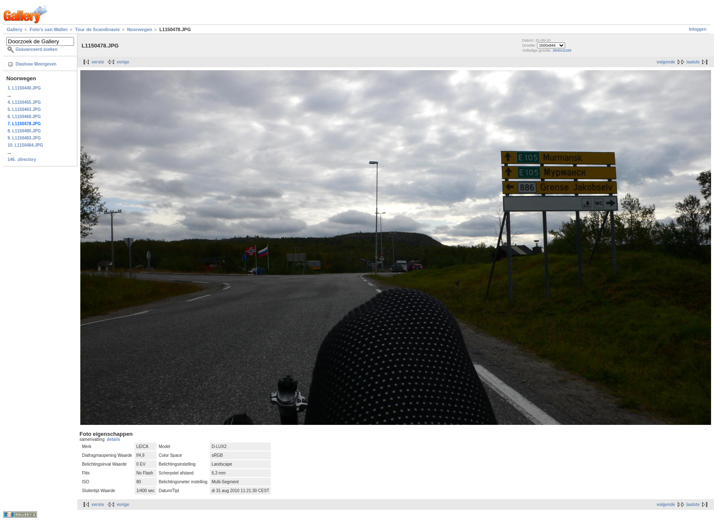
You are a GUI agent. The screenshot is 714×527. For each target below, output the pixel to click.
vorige (122, 62)
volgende (665, 62)
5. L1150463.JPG (24, 109)
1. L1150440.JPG (24, 88)
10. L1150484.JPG (25, 145)
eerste (98, 62)
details (113, 439)
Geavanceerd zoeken (37, 49)
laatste (693, 62)
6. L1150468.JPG (24, 116)
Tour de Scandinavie (97, 29)
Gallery (14, 29)
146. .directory (22, 159)
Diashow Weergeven (36, 64)
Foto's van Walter (48, 29)
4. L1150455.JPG (24, 102)
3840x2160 (562, 50)
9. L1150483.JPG (24, 138)
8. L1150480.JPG (24, 131)
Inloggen (697, 29)
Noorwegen (139, 29)
